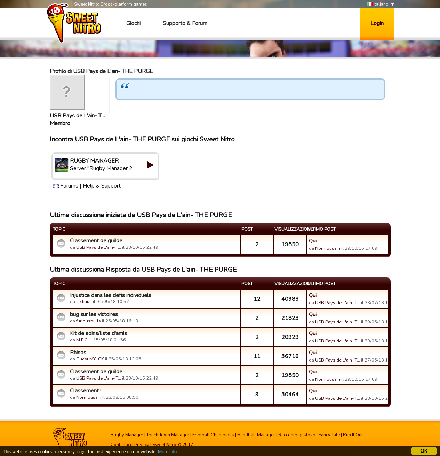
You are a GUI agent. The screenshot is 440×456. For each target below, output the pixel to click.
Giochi (133, 23)
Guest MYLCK (90, 359)
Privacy (141, 444)
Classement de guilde (96, 240)
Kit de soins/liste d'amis (98, 333)
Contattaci (121, 444)
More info (167, 453)
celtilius (84, 302)
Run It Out (353, 435)
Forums (69, 186)
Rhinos (78, 352)
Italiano (378, 4)
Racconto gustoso (296, 435)
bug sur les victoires (94, 314)
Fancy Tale (329, 435)
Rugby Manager (127, 435)
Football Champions (213, 435)
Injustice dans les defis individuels (110, 295)
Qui (313, 240)
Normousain (327, 248)
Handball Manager (256, 435)
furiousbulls (88, 321)
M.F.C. (82, 340)
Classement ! (85, 390)
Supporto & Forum (185, 23)
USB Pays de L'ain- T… (77, 115)
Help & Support (102, 186)
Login (377, 23)
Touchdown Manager (167, 435)
